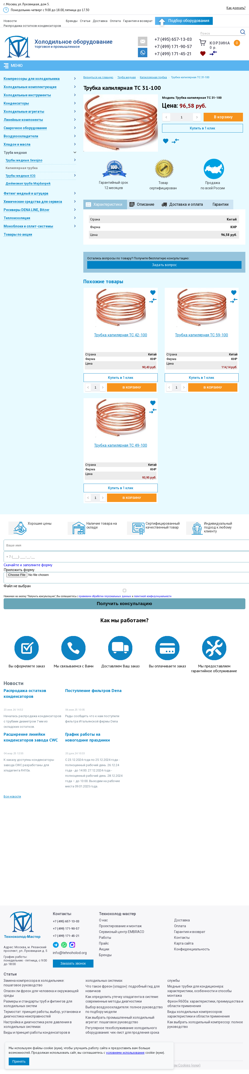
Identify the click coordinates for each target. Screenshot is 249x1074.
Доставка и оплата (186, 204)
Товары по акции (18, 234)
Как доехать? (236, 8)
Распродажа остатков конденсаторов (32, 26)
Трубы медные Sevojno (24, 160)
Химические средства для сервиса (33, 202)
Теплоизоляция (17, 218)
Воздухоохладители (21, 136)
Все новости (12, 796)
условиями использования (125, 1052)
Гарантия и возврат (138, 21)
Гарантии (220, 204)
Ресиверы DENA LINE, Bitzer (27, 210)
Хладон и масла (17, 144)
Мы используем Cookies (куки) (176, 1065)
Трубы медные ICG (21, 175)
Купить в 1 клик (202, 128)
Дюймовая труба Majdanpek (28, 183)
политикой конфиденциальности (152, 596)
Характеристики (107, 204)
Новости (10, 21)
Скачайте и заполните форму (28, 564)
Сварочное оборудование (25, 128)
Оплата (115, 21)
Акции (104, 949)
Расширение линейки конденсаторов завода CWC (31, 737)
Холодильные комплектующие (30, 87)
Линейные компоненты (23, 120)
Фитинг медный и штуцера (26, 193)
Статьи (85, 21)
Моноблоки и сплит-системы (28, 226)
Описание (145, 204)
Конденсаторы (16, 103)
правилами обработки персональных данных (104, 596)
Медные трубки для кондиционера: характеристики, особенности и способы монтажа (199, 990)
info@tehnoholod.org (142, 41)
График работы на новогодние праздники (87, 737)
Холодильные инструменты (27, 95)
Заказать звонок (142, 52)
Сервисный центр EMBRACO (121, 932)
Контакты (182, 938)
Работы (105, 938)
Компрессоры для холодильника (32, 79)
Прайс (104, 943)
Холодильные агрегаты (24, 111)
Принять (19, 1061)
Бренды (72, 21)
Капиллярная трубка (22, 168)
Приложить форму (19, 569)
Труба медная (15, 153)
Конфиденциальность (192, 949)
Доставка (100, 21)
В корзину (223, 117)
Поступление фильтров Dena (93, 690)
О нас (103, 920)
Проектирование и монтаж (120, 926)
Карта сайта (183, 943)
